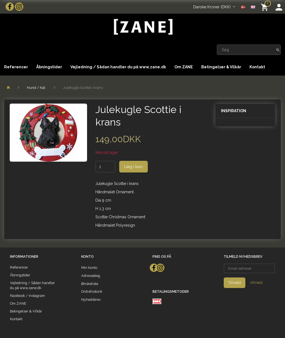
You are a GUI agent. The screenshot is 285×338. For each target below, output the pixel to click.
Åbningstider (49, 67)
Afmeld (256, 283)
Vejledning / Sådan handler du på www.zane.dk (118, 67)
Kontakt (257, 67)
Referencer (16, 67)
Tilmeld (234, 283)
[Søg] (277, 49)
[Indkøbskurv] (265, 7)
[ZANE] (142, 27)
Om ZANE (183, 67)
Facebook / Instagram (27, 296)
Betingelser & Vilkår (221, 67)
